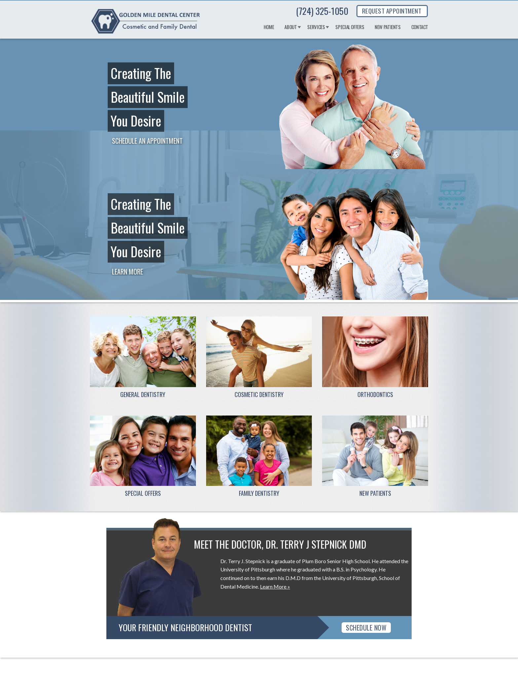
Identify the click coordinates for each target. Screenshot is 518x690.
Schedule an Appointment (147, 141)
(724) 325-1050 (322, 11)
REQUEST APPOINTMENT (391, 10)
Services (316, 27)
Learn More (127, 271)
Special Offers (349, 27)
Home (269, 27)
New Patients (388, 27)
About (290, 27)
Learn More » (275, 586)
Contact (419, 27)
